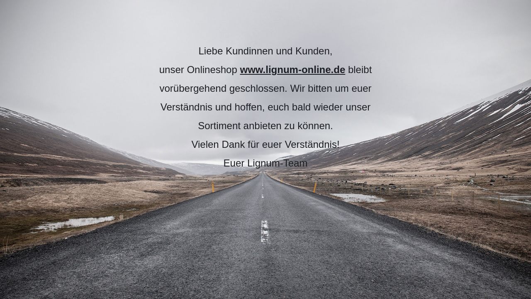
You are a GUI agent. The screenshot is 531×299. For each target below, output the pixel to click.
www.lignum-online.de (292, 69)
